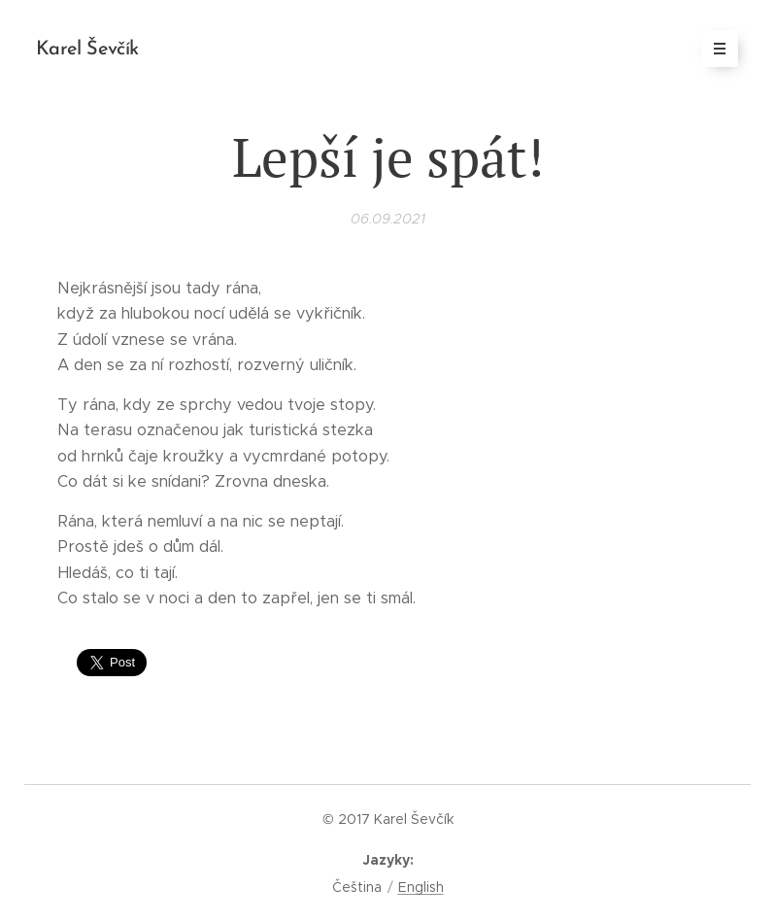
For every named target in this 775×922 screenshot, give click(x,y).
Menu (713, 48)
